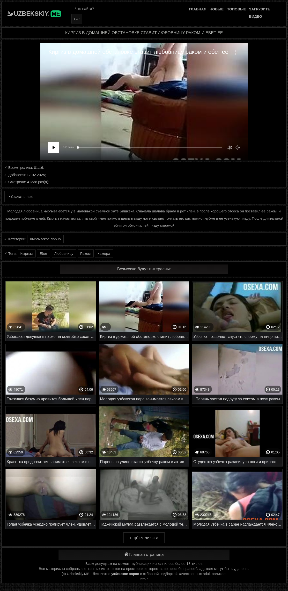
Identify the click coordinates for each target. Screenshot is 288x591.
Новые (217, 9)
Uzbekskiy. (37, 13)
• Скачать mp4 (21, 196)
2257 (144, 579)
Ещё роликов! (144, 538)
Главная (198, 9)
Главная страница (144, 554)
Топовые (236, 9)
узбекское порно (125, 574)
